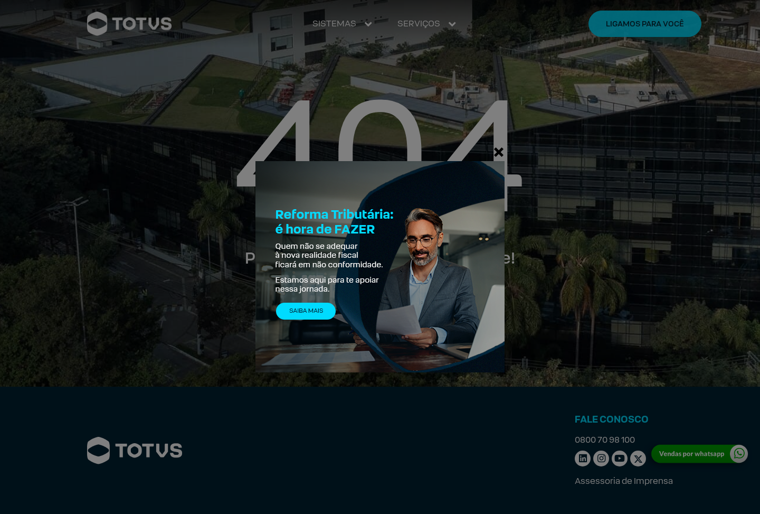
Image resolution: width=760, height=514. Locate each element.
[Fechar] (498, 151)
